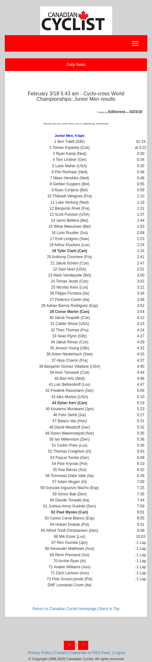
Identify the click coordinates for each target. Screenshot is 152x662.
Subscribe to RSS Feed (90, 653)
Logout (119, 653)
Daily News (75, 64)
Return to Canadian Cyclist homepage (65, 609)
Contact (60, 653)
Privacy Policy (40, 653)
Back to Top (109, 609)
